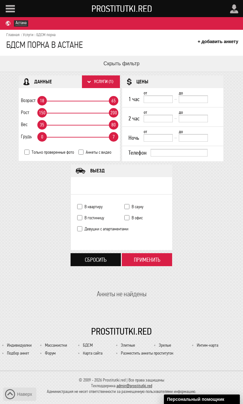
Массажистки (56, 345)
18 (42, 101)
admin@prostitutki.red (134, 385)
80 (113, 125)
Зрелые (165, 345)
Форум (50, 353)
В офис (137, 218)
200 (113, 113)
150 (42, 113)
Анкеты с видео (98, 152)
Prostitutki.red (121, 8)
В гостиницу (94, 218)
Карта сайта (93, 353)
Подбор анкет (18, 353)
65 (113, 101)
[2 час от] (158, 118)
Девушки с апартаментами (106, 229)
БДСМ (88, 345)
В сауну (137, 206)
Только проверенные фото (53, 152)
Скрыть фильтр (121, 63)
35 (42, 125)
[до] (193, 99)
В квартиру (93, 206)
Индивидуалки (19, 345)
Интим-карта (207, 345)
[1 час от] (158, 99)
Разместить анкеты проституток (147, 353)
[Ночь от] (158, 138)
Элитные (128, 345)
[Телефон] (179, 153)
